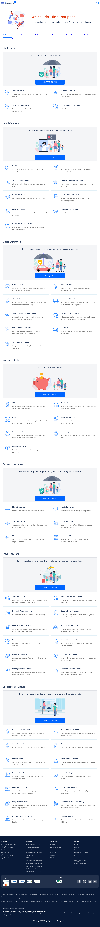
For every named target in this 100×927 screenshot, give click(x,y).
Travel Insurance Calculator (34, 866)
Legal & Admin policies (81, 852)
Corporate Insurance (12, 39)
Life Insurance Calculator (34, 861)
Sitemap (77, 847)
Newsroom (53, 852)
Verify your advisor (80, 861)
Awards (52, 855)
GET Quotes (50, 276)
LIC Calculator (30, 858)
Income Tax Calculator (33, 850)
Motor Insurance (40, 35)
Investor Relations (80, 863)
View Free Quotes (50, 82)
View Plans (50, 157)
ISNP (75, 855)
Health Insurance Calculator (35, 863)
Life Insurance (7, 35)
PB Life (52, 858)
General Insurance (72, 35)
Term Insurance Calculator (34, 852)
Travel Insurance (89, 35)
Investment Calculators (35, 844)
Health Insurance (23, 35)
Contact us (77, 858)
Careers (76, 850)
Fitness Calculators (34, 847)
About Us (77, 844)
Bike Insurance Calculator (34, 871)
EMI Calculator (30, 855)
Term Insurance (9, 850)
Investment (56, 35)
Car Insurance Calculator (34, 869)
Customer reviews (55, 847)
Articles (52, 844)
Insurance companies (57, 850)
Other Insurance (9, 858)
